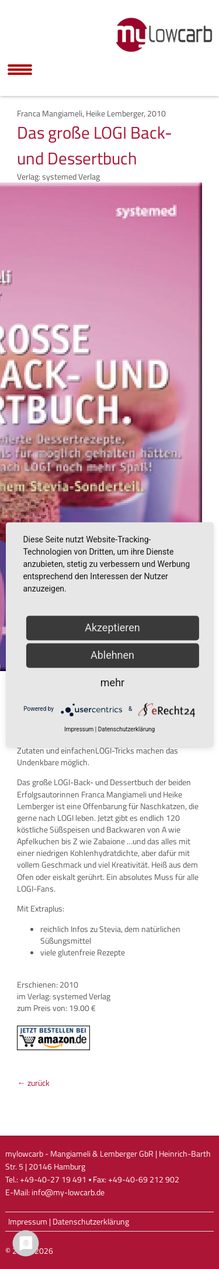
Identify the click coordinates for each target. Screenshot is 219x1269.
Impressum (27, 1221)
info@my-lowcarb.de (68, 1192)
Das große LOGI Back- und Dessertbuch (94, 145)
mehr (112, 682)
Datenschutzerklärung (91, 1221)
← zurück (33, 1083)
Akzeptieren (112, 627)
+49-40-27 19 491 (53, 1179)
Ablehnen (112, 655)
